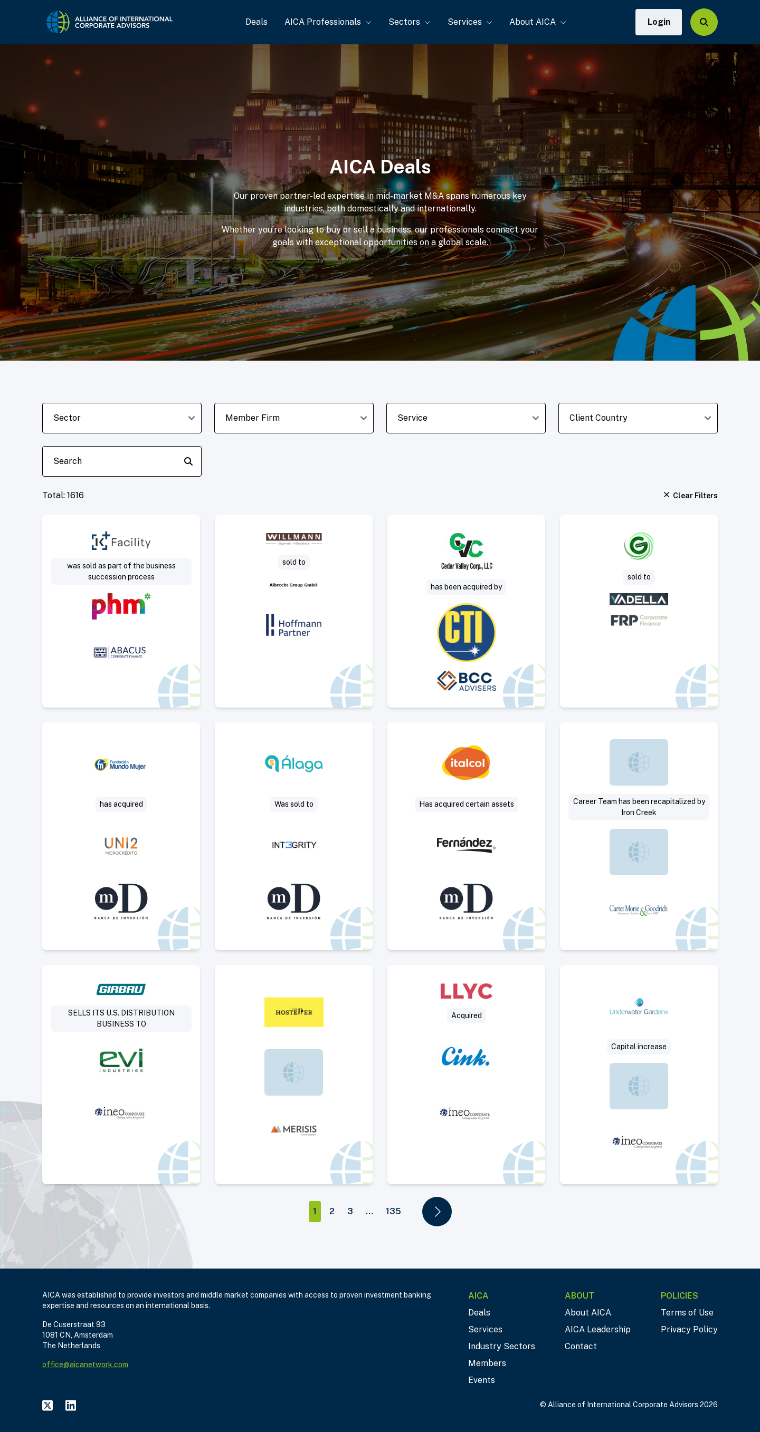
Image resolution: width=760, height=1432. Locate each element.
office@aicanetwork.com (85, 1364)
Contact (581, 1346)
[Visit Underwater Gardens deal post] (639, 1074)
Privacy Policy (689, 1329)
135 (393, 1211)
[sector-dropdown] (122, 418)
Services (469, 22)
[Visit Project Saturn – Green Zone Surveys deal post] (639, 611)
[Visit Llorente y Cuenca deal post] (466, 1074)
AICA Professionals (327, 22)
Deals (256, 22)
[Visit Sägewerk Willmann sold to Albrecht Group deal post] (294, 611)
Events (481, 1380)
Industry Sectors (501, 1346)
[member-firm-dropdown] (294, 418)
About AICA (537, 22)
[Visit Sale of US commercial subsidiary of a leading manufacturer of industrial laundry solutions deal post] (121, 1074)
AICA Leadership (598, 1329)
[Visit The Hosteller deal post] (294, 1074)
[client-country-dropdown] (638, 418)
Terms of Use (687, 1313)
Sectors (409, 22)
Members (487, 1363)
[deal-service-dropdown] (466, 418)
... (369, 1211)
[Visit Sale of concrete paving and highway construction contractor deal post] (466, 611)
